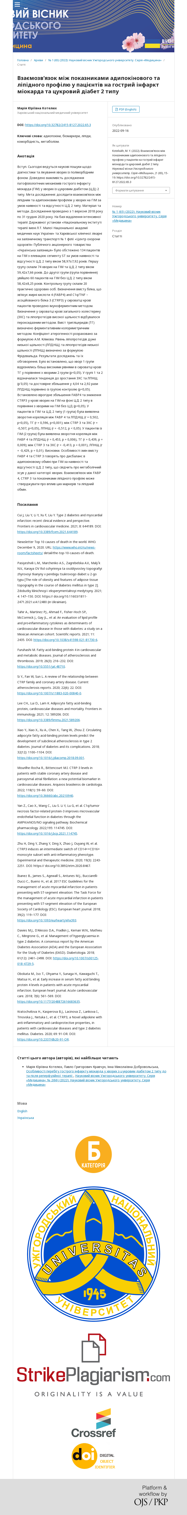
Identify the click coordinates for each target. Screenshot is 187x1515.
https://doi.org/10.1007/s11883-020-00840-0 (49, 693)
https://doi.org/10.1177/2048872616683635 (48, 1001)
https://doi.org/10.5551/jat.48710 (41, 666)
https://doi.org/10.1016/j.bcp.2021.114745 (47, 833)
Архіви (38, 60)
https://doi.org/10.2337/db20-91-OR (43, 1039)
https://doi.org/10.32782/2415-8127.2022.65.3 (58, 125)
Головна (23, 60)
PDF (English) (127, 109)
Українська (25, 1118)
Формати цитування (129, 190)
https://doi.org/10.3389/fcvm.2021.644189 (47, 532)
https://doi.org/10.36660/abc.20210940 (45, 795)
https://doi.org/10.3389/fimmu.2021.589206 (48, 720)
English (22, 1111)
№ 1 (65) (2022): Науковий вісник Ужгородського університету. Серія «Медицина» (104, 60)
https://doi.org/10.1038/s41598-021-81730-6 (65, 640)
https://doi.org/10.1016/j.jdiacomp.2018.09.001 (50, 758)
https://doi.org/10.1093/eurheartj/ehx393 (46, 920)
